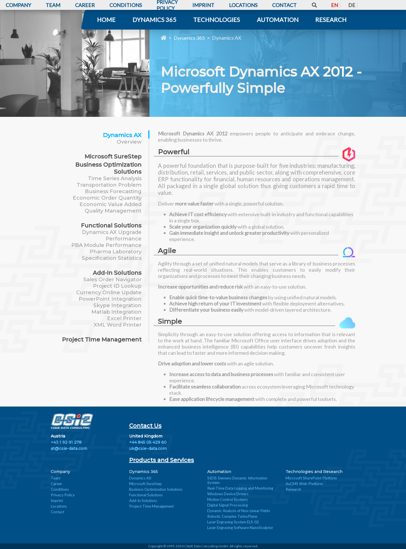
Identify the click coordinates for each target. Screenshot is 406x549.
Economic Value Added (111, 204)
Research (331, 19)
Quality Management (113, 210)
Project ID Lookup (117, 286)
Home (106, 19)
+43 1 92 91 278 (66, 442)
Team (55, 478)
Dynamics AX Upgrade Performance (112, 235)
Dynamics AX (226, 38)
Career (56, 483)
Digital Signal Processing (227, 505)
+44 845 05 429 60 (148, 442)
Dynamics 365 (154, 19)
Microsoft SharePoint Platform (311, 478)
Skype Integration (117, 305)
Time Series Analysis (115, 178)
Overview (129, 142)
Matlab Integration (116, 312)
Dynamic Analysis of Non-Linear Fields (238, 510)
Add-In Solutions (117, 272)
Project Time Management (102, 339)
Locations (59, 506)
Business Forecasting (113, 191)
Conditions (60, 489)
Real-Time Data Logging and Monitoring (240, 488)
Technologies (216, 19)
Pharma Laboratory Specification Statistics (112, 254)
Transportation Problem (109, 185)
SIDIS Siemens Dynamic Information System (237, 480)
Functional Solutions (111, 225)
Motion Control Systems (227, 499)
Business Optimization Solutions (155, 489)
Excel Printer (124, 318)
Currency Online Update (109, 292)
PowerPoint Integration (110, 299)
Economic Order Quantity (107, 198)
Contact (57, 512)
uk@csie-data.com (148, 448)
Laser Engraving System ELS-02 (233, 522)
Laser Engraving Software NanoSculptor (240, 527)
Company (60, 471)
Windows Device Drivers (227, 494)
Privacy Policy (63, 495)
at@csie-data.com (69, 448)
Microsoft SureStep (113, 156)
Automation (278, 19)
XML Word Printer (118, 325)
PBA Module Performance (106, 245)
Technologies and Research (314, 471)
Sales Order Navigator (112, 279)
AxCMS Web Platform (304, 483)
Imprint (57, 500)
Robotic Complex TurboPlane (232, 516)
